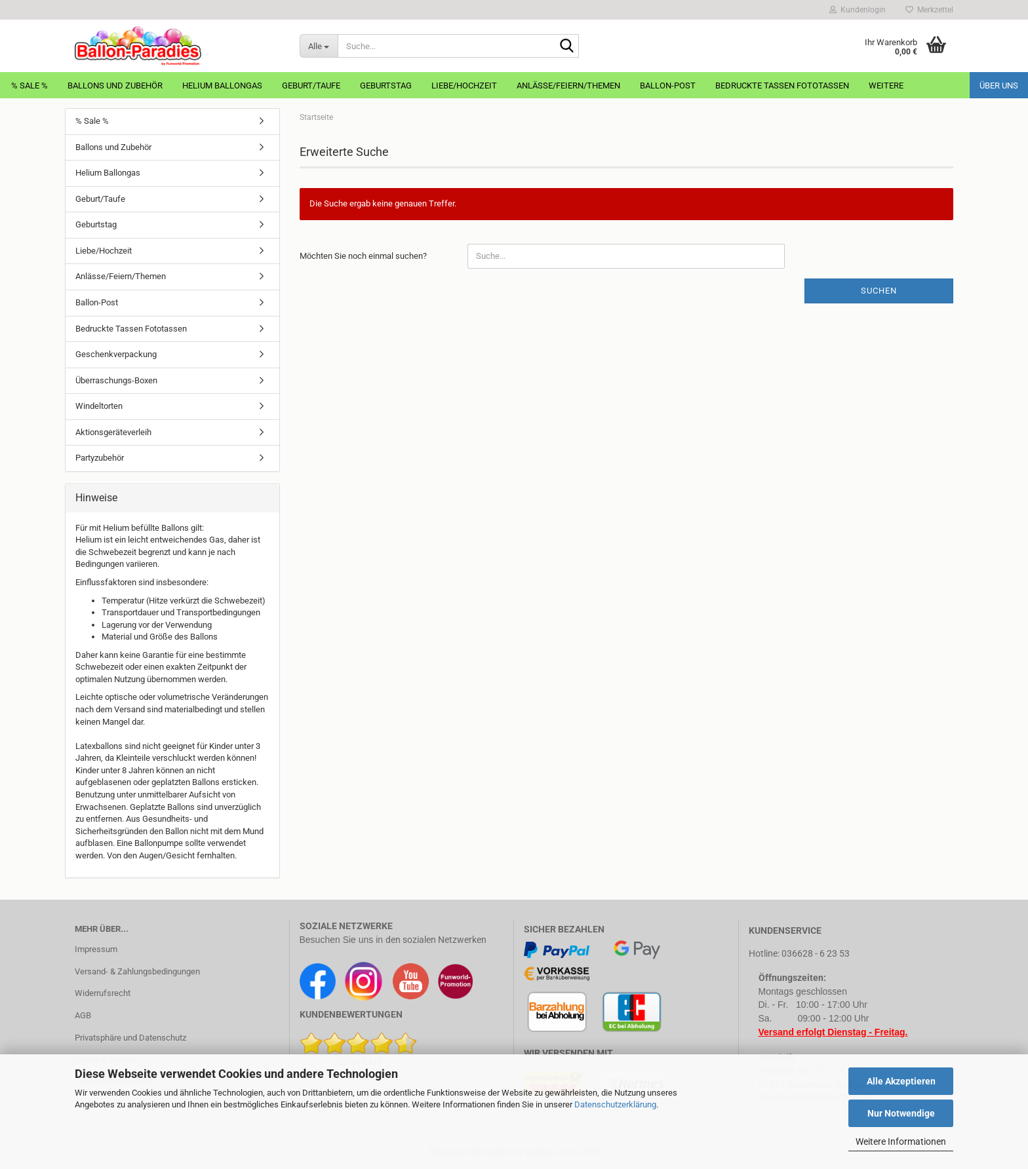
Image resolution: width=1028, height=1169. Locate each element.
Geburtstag (386, 85)
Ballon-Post (668, 85)
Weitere (886, 85)
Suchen (879, 291)
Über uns (998, 85)
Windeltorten (99, 406)
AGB (83, 1015)
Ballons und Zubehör (115, 85)
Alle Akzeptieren (901, 1081)
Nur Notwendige (901, 1113)
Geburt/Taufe (311, 85)
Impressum (96, 949)
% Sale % (29, 85)
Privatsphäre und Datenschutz (130, 1038)
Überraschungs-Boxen (116, 380)
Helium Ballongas (222, 85)
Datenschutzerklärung (615, 1104)
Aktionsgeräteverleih (113, 432)
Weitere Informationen (901, 1141)
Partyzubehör (99, 458)
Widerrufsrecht (102, 993)
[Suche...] (319, 46)
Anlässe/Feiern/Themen (568, 85)
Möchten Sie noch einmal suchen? (363, 256)
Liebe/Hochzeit (464, 85)
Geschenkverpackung (116, 354)
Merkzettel (929, 9)
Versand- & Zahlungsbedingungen (137, 971)
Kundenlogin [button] (857, 9)
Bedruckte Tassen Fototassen (782, 85)
